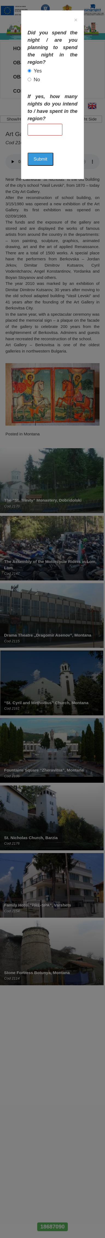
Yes (38, 71)
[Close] (75, 20)
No (37, 79)
